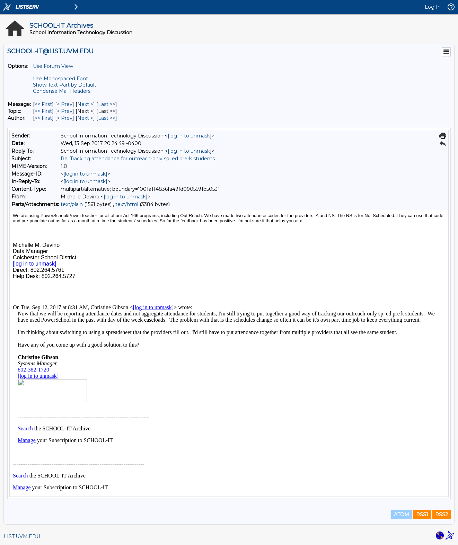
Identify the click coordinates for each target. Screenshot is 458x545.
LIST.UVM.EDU (22, 536)
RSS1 (422, 514)
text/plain (72, 204)
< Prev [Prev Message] (64, 104)
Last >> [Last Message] (106, 104)
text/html (126, 204)
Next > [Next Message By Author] (85, 118)
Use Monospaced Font (60, 78)
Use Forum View (53, 66)
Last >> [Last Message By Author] (106, 118)
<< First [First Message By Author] (43, 118)
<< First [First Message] (43, 104)
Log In (433, 7)
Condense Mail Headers (61, 91)
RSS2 (441, 514)
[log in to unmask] (190, 136)
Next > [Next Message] (85, 104)
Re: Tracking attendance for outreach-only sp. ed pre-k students (138, 158)
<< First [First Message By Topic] (43, 111)
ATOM (401, 514)
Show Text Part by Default (64, 85)
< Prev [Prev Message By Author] (64, 118)
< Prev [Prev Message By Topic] (64, 111)
